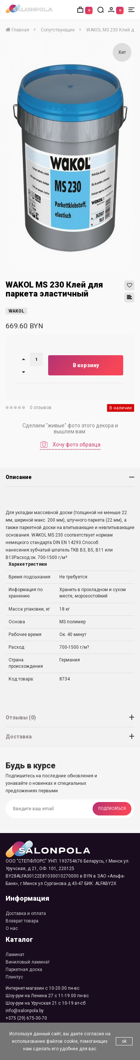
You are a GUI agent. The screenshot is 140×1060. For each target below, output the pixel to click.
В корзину (86, 365)
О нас (12, 928)
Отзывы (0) (21, 718)
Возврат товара (22, 921)
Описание (19, 477)
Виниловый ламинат (28, 962)
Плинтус (14, 977)
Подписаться (112, 808)
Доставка (19, 737)
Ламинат (15, 954)
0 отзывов (41, 407)
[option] (70, 153)
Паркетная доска (24, 969)
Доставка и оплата (26, 913)
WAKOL (16, 311)
